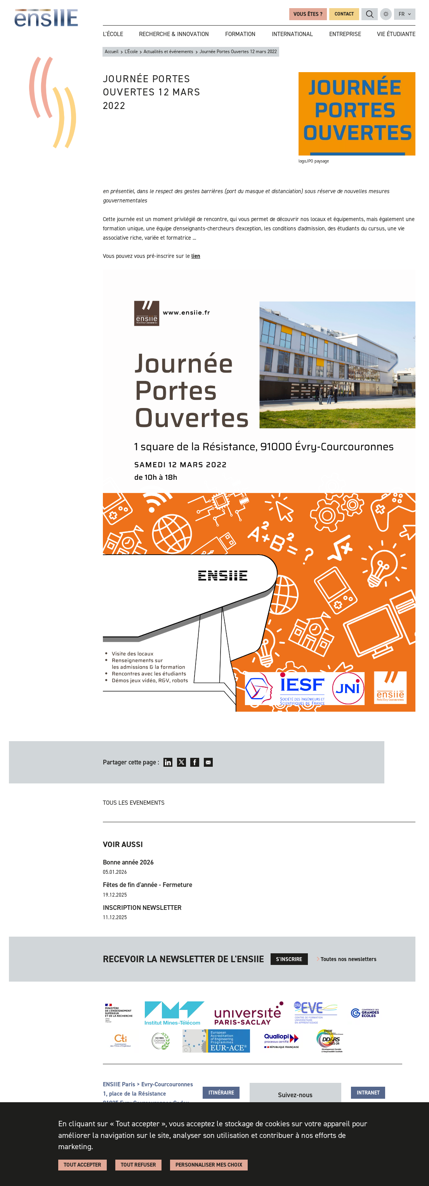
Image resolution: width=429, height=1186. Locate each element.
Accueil (111, 51)
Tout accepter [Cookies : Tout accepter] (82, 1164)
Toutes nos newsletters (349, 959)
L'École (131, 51)
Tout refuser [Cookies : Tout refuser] (138, 1164)
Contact (344, 14)
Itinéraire (221, 1092)
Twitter (181, 762)
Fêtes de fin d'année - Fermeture (147, 884)
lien (195, 256)
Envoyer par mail (208, 762)
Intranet (368, 1092)
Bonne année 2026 (128, 862)
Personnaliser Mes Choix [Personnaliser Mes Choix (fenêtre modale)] (208, 1164)
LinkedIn (167, 762)
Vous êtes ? (308, 14)
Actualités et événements (168, 51)
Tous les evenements (134, 803)
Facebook (194, 762)
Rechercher (369, 14)
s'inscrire (289, 959)
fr (402, 14)
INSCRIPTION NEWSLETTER (142, 907)
